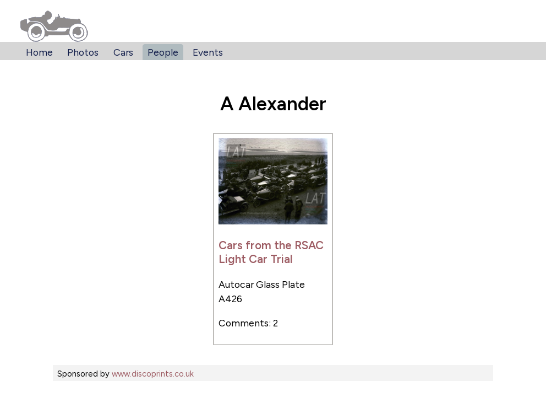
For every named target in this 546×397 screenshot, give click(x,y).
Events (208, 52)
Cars (123, 52)
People (163, 52)
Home (39, 52)
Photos (83, 52)
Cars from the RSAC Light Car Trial (271, 252)
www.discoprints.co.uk (153, 374)
